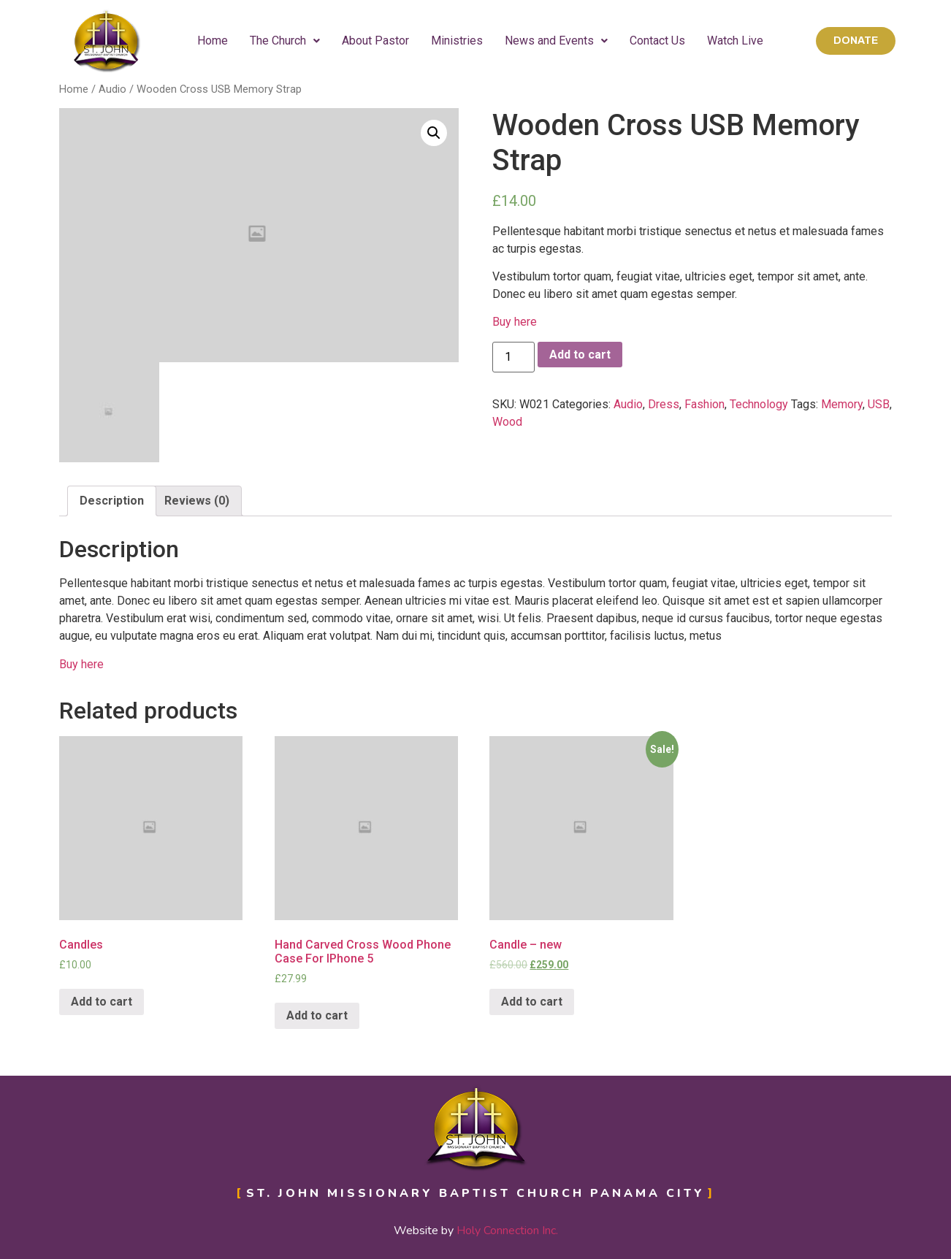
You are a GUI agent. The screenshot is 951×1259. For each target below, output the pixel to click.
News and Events (556, 40)
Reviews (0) (196, 501)
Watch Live (735, 40)
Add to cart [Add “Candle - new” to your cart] (531, 1002)
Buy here (514, 322)
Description (112, 501)
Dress (663, 404)
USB (879, 404)
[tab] (111, 501)
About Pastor (375, 40)
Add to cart (580, 354)
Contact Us (657, 40)
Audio (112, 89)
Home (212, 40)
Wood (507, 422)
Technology (759, 404)
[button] (855, 41)
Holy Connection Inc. (507, 1230)
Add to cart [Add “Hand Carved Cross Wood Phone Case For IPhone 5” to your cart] (317, 1015)
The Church (285, 40)
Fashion (704, 404)
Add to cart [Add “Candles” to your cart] (101, 1002)
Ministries (457, 40)
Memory (842, 404)
